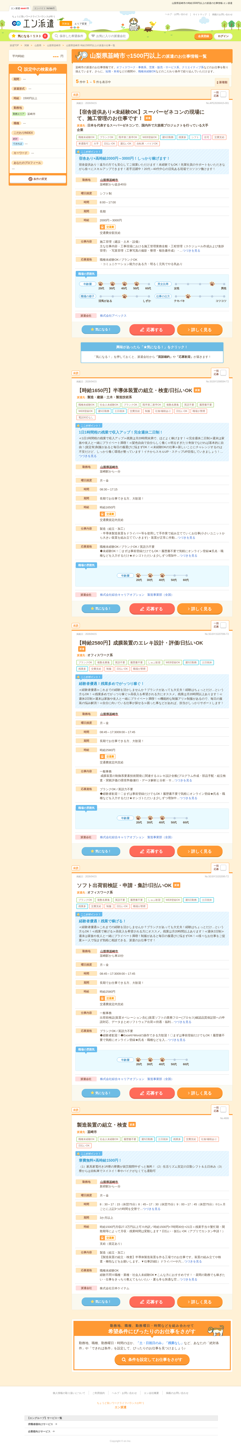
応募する (154, 330)
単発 (116, 71)
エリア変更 (80, 23)
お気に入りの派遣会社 (111, 36)
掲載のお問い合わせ (222, 14)
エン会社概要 (151, 1393)
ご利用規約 (98, 1393)
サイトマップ (200, 14)
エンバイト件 (44, 8)
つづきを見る (191, 250)
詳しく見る (201, 330)
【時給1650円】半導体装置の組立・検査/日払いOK (134, 390)
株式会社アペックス (113, 315)
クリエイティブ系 (193, 67)
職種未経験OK (147, 71)
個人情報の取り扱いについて (69, 1393)
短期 (108, 71)
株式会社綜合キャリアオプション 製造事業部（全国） (137, 594)
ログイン (223, 36)
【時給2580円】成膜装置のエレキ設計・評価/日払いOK (140, 643)
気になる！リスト (33, 36)
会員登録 (203, 36)
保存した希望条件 (71, 36)
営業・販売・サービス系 (164, 67)
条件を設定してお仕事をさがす (155, 1360)
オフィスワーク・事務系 (131, 67)
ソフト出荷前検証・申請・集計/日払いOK (124, 885)
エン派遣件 (20, 8)
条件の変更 (40, 179)
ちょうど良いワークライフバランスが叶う (33, 16)
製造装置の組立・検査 (102, 1125)
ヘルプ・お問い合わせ (176, 14)
